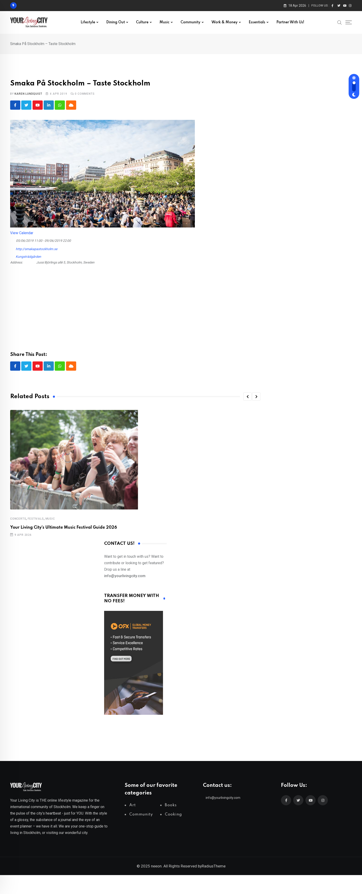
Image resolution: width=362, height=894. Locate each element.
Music (164, 22)
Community (190, 22)
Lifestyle (88, 22)
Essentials (257, 22)
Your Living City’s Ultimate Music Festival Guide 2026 (63, 528)
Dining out (115, 22)
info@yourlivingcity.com (223, 798)
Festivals (36, 519)
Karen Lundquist (28, 93)
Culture (142, 22)
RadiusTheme (214, 866)
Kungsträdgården (28, 257)
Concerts (18, 519)
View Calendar (21, 233)
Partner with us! (290, 22)
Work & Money (224, 22)
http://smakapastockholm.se (33, 248)
